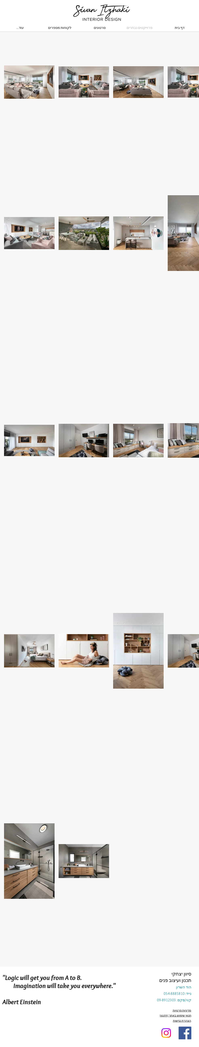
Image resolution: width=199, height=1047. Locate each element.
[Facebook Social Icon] (185, 1033)
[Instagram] (166, 1033)
